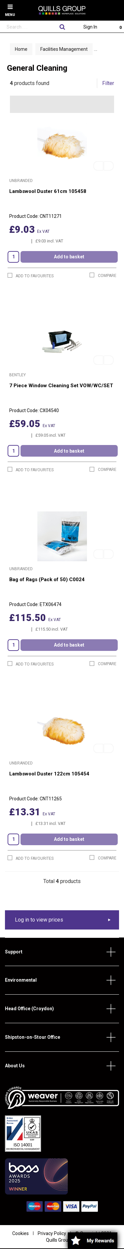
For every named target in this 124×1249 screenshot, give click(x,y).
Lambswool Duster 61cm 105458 (47, 191)
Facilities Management (64, 49)
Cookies (20, 1233)
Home (21, 49)
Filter (108, 83)
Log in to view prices (39, 920)
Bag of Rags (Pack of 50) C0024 (47, 579)
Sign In (90, 27)
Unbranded (21, 180)
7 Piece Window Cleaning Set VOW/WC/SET (61, 386)
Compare (103, 275)
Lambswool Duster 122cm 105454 (49, 774)
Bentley (17, 375)
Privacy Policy (52, 1233)
